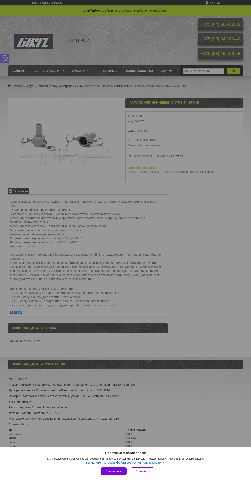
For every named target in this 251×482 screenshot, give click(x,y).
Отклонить (142, 471)
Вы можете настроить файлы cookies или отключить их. (124, 462)
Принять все (114, 471)
